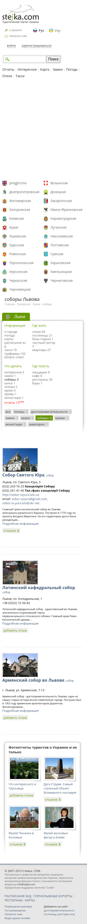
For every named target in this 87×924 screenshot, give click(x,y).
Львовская (17, 236)
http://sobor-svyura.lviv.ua (20, 495)
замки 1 (10, 376)
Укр (57, 30)
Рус (41, 30)
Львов (36, 304)
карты (8, 339)
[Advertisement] (43, 130)
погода (9, 335)
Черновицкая (20, 289)
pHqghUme (18, 183)
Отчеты (8, 69)
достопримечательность (59, 910)
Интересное (27, 69)
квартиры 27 (41, 350)
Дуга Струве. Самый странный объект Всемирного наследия (60, 788)
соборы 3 (11, 379)
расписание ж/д (15, 344)
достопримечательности (51, 412)
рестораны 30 (42, 379)
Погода (71, 69)
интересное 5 (14, 372)
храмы (61, 418)
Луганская (59, 227)
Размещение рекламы (18, 906)
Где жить (39, 325)
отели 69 (38, 332)
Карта (44, 69)
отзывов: (11, 530)
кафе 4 (37, 376)
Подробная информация (20, 523)
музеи (27, 418)
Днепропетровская (24, 192)
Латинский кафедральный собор (39, 589)
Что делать (13, 366)
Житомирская (20, 200)
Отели (7, 76)
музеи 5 (10, 390)
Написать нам (18, 36)
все (8, 412)
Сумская (57, 254)
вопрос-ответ (14, 357)
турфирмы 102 (15, 353)
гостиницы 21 (42, 335)
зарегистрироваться (37, 45)
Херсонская (18, 271)
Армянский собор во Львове (38, 680)
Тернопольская (21, 263)
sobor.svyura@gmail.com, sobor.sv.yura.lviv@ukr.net (25, 501)
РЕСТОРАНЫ (14, 900)
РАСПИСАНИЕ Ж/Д (18, 896)
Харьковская (61, 263)
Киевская (16, 218)
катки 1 (9, 383)
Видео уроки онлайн (17, 918)
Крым (13, 227)
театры (21, 412)
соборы (47, 304)
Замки (58, 69)
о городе (10, 332)
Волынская (59, 183)
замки (12, 418)
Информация (14, 325)
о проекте (15, 30)
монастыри (16, 424)
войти (11, 45)
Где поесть (40, 366)
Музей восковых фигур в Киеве (56, 835)
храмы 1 (10, 394)
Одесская (16, 245)
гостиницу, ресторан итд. (59, 914)
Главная (10, 304)
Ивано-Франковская (67, 209)
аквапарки (38, 424)
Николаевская (62, 236)
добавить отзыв (15, 630)
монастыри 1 (13, 398)
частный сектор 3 (43, 344)
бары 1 (37, 383)
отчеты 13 (11, 402)
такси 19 (10, 350)
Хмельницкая (61, 271)
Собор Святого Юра (28, 475)
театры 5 (10, 387)
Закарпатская (61, 200)
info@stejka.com (26, 884)
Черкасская (18, 280)
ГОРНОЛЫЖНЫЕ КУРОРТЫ (53, 896)
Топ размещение (15, 910)
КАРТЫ (30, 900)
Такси (20, 76)
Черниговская (62, 280)
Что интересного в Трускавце (22, 786)
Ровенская (17, 254)
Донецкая (58, 192)
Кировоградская (63, 218)
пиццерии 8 (41, 372)
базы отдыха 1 (42, 339)
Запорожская (19, 209)
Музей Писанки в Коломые (21, 835)
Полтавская (60, 245)
